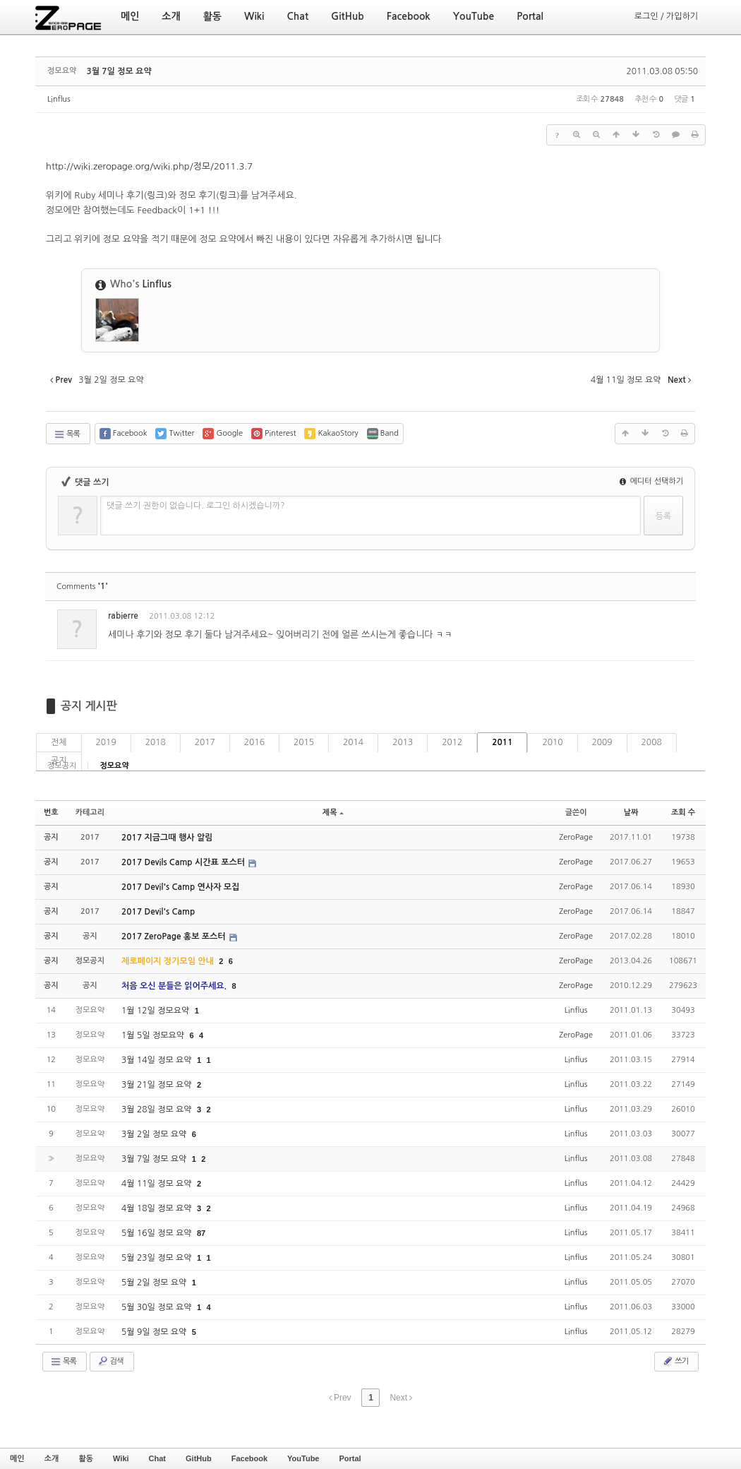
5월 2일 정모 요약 (155, 1282)
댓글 (674, 618)
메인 (17, 1458)
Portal (350, 1458)
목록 (67, 434)
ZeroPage (576, 837)
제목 (333, 812)
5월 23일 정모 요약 (157, 1258)
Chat (157, 1458)
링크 (155, 195)
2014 (353, 742)
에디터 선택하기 (651, 481)
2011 (502, 742)
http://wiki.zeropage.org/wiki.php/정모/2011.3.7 (149, 166)
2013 (402, 742)
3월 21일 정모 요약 (157, 1085)
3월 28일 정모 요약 (157, 1109)
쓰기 (675, 1361)
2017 (205, 742)
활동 (85, 1458)
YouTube (303, 1458)
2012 (452, 742)
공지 (59, 760)
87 (201, 1233)
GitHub (199, 1458)
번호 (51, 812)
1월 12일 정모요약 (156, 1010)
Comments (82, 586)
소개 (51, 1458)
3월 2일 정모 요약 (155, 1134)
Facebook (249, 1458)
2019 (106, 742)
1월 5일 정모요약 (153, 1035)
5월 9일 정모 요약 (155, 1332)
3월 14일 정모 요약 (157, 1060)
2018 (155, 742)
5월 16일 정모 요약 (157, 1233)
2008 (651, 742)
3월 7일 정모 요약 (118, 71)
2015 (304, 742)
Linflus (59, 99)
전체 (59, 742)
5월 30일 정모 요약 (157, 1307)
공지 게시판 (89, 706)
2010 (552, 742)
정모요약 (114, 766)
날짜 (631, 812)
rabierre (123, 616)
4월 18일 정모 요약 (157, 1208)
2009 (602, 742)
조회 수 (683, 812)
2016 (254, 742)
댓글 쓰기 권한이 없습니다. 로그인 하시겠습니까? (196, 505)
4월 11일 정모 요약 (157, 1183)
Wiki (121, 1458)
